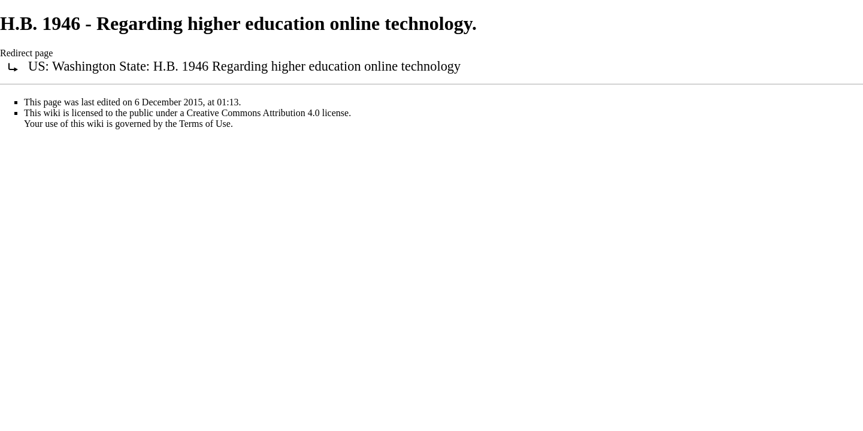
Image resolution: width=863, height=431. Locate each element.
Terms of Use (205, 124)
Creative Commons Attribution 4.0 (253, 113)
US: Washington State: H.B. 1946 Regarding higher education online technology (244, 66)
